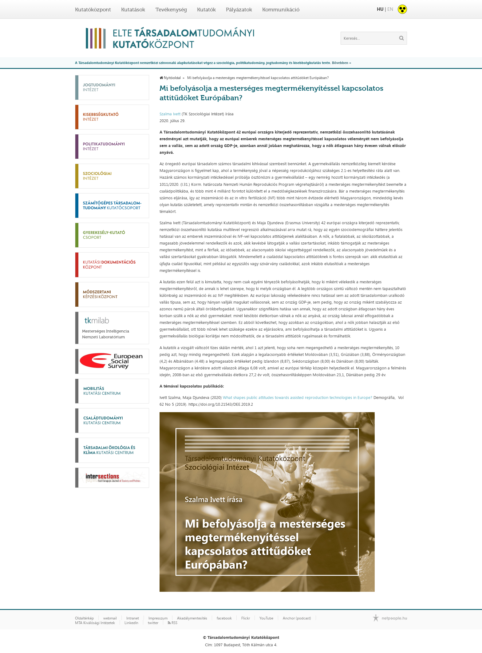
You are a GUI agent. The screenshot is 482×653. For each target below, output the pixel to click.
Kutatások (133, 9)
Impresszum (158, 618)
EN (390, 9)
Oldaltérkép (84, 618)
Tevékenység (171, 9)
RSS (172, 622)
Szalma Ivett (170, 114)
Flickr (245, 618)
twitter (153, 622)
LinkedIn (131, 622)
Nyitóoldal (170, 77)
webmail (110, 618)
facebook (224, 618)
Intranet (132, 618)
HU (380, 9)
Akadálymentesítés (192, 618)
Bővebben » (341, 62)
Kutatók (206, 9)
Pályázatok (239, 9)
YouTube (266, 618)
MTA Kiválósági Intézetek (95, 622)
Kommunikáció (280, 9)
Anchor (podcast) (297, 618)
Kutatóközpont (93, 9)
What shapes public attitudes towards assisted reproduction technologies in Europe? (297, 397)
